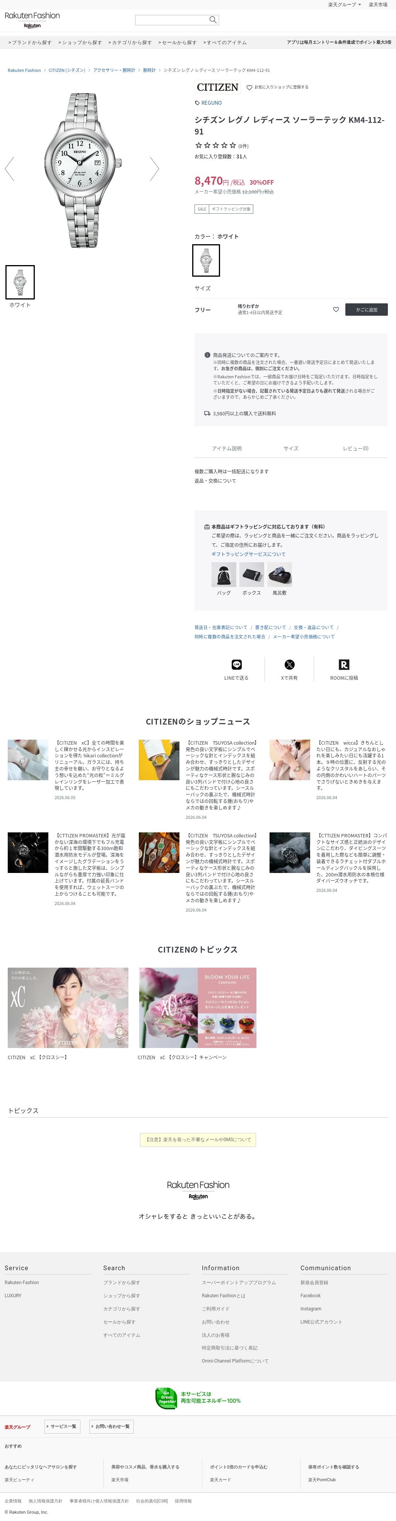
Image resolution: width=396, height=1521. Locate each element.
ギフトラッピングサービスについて (249, 554)
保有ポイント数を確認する (333, 1467)
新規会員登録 (314, 1282)
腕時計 (149, 70)
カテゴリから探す (121, 1309)
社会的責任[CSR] (152, 1501)
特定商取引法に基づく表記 (230, 1348)
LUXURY (13, 1295)
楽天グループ (342, 4)
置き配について (270, 627)
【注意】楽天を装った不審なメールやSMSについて (198, 1139)
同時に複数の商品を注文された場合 (230, 636)
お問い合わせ (216, 1322)
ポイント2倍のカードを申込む (239, 1467)
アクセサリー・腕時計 (114, 70)
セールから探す (119, 1322)
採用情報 (183, 1501)
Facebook (310, 1295)
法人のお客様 (216, 1335)
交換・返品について (314, 627)
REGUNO (211, 102)
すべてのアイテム (121, 1335)
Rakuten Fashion (65, 20)
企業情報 (13, 1501)
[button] (9, 169)
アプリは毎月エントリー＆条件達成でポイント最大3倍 (339, 42)
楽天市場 (378, 4)
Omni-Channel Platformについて (235, 1361)
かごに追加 (366, 309)
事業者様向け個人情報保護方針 (99, 1501)
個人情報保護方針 (46, 1501)
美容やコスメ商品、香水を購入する (145, 1467)
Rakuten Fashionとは (224, 1295)
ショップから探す (121, 1295)
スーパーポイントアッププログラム (239, 1282)
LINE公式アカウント (321, 1322)
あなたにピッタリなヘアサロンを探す (41, 1467)
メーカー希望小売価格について (304, 636)
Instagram (310, 1309)
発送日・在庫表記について (221, 627)
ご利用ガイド (216, 1309)
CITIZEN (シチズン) (67, 70)
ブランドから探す (121, 1282)
